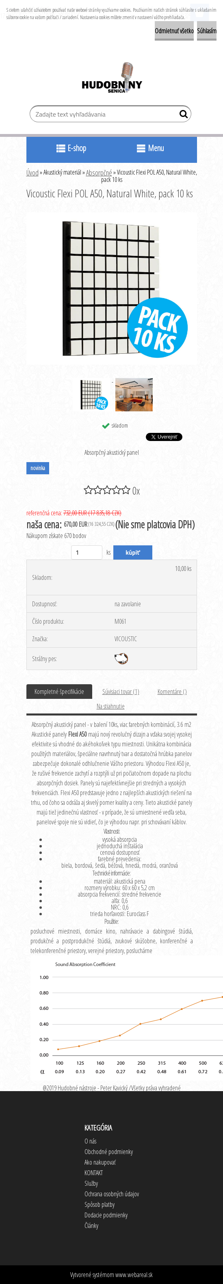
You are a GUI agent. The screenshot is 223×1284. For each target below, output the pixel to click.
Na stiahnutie (111, 706)
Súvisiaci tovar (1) (120, 691)
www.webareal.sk (134, 1274)
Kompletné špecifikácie (59, 691)
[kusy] (86, 552)
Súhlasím (207, 30)
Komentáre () (172, 691)
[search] (182, 115)
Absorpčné (99, 172)
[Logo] (111, 78)
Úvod (32, 172)
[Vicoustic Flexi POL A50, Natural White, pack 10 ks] (111, 215)
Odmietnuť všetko (174, 30)
